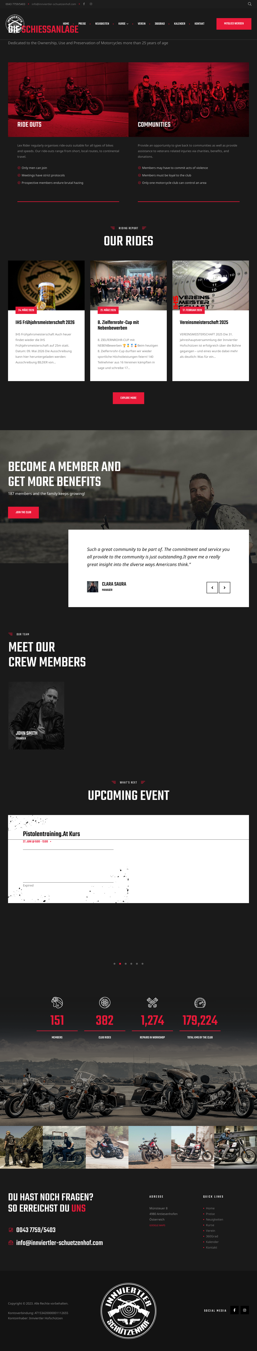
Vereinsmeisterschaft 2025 (204, 341)
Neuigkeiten (102, 23)
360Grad (160, 23)
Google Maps (157, 1225)
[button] (233, 24)
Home (66, 23)
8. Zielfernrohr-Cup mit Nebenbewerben (118, 344)
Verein (141, 23)
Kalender (179, 23)
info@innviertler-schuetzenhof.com (54, 4)
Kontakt (199, 23)
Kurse (123, 23)
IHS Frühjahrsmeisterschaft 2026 (45, 341)
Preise (82, 23)
